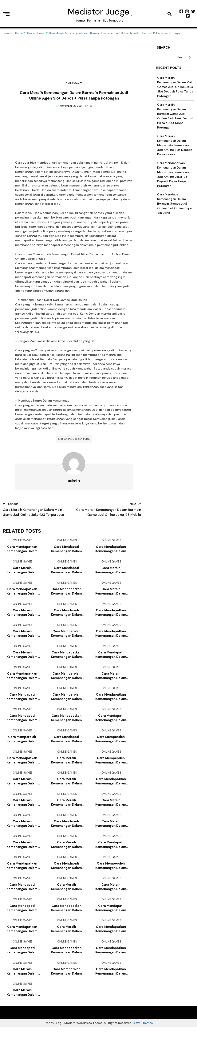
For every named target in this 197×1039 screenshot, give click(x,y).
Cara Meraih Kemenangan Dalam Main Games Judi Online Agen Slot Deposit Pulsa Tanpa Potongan (111, 896)
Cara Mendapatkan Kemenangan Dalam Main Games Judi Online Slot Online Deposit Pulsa (111, 939)
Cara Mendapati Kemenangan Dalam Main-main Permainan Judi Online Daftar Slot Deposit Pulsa (111, 918)
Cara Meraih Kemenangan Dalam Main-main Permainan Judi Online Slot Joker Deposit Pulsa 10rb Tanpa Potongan (22, 831)
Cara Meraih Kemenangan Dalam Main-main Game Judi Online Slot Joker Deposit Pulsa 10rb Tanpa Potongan (110, 809)
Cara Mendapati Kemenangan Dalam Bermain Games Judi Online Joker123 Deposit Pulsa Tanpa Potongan (22, 961)
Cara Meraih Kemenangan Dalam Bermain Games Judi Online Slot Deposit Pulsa (22, 615)
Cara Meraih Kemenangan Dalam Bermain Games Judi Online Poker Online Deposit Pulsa (22, 658)
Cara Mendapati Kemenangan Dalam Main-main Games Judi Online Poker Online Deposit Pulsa (66, 550)
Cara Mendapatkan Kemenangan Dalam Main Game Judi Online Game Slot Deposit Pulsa (111, 701)
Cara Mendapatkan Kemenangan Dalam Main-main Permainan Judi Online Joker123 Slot (22, 593)
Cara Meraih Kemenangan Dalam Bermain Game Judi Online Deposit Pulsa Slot (22, 853)
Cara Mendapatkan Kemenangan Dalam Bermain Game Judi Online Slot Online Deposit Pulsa (66, 723)
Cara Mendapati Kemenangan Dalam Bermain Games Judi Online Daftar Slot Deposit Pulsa (110, 723)
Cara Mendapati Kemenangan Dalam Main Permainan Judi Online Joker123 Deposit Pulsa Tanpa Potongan (22, 701)
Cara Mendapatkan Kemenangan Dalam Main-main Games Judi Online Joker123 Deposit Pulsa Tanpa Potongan (66, 658)
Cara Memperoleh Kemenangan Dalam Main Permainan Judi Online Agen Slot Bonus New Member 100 (22, 745)
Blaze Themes (143, 1035)
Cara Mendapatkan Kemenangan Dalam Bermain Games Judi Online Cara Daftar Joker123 (22, 939)
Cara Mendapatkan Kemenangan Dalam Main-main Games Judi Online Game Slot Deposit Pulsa (111, 788)
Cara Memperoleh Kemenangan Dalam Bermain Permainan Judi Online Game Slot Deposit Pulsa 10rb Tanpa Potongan (66, 982)
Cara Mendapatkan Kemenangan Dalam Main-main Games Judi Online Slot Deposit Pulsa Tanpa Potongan (111, 615)
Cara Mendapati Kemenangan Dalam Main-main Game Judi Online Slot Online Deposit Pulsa (110, 853)
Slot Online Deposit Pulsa (74, 439)
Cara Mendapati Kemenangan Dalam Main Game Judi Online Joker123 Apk (66, 572)
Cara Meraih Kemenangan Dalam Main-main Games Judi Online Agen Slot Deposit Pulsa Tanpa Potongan (66, 896)
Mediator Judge (98, 11)
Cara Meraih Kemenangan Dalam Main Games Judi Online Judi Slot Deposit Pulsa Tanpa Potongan (66, 809)
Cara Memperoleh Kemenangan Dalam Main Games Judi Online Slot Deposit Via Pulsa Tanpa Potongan (111, 766)
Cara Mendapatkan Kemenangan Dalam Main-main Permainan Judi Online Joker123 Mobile (22, 550)
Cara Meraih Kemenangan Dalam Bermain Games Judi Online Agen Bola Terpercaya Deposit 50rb (22, 636)
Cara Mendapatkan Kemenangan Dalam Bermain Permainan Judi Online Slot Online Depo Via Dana (111, 550)
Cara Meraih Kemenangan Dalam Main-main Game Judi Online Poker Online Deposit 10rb (22, 809)
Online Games (74, 83)
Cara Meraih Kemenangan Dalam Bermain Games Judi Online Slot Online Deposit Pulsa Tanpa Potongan (66, 853)
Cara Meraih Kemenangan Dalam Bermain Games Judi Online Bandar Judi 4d (22, 982)
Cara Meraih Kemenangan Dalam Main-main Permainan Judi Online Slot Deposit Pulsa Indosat (174, 145)
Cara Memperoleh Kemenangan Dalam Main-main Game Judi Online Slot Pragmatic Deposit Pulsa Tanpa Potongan (110, 745)
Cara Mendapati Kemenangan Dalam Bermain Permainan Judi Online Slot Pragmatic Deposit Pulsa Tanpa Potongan (22, 723)
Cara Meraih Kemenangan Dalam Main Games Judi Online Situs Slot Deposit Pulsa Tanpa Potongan (175, 87)
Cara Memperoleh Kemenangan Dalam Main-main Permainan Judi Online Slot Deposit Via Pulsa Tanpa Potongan (66, 680)
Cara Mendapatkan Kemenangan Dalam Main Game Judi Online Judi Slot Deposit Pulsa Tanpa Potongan (22, 680)
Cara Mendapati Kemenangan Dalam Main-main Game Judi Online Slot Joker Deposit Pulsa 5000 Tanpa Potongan (66, 831)
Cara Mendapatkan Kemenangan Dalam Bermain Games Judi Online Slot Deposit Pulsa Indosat (22, 766)
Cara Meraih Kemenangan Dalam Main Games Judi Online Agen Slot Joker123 (22, 1004)
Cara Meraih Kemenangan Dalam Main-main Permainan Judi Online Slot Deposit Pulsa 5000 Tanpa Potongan (22, 788)
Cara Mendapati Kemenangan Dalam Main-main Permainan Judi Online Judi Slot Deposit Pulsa (22, 896)
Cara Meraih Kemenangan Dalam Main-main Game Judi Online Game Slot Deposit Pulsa (66, 939)
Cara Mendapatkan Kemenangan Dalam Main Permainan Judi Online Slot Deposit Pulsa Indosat (110, 636)
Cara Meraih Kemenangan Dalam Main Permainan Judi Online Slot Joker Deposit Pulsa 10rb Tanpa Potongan (22, 572)
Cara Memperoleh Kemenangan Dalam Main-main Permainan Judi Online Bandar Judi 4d (66, 701)
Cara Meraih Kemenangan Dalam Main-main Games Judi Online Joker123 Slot (66, 766)
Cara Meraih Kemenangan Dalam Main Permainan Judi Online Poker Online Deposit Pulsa (110, 593)
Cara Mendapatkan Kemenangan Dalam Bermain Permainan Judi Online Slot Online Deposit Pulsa (66, 593)
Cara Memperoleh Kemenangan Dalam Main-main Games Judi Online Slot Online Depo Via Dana (66, 636)
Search (163, 48)
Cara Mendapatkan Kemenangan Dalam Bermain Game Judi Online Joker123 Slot (66, 918)
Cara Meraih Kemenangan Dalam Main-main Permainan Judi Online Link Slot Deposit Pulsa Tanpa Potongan (111, 572)
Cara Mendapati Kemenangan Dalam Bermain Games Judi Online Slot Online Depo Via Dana (174, 203)
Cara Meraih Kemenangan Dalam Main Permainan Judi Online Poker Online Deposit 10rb (110, 680)
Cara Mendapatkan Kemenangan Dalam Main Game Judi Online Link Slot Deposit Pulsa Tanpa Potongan (111, 961)
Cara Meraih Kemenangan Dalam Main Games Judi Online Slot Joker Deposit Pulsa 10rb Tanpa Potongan (66, 788)
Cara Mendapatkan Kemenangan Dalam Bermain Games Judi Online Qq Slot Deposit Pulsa (22, 874)
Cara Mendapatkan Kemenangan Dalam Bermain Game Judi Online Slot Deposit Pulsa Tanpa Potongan (111, 982)
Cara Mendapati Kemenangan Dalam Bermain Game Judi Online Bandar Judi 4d (111, 658)
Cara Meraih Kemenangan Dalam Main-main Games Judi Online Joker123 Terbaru (111, 831)
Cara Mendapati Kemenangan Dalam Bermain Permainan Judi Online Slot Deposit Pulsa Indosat (22, 918)
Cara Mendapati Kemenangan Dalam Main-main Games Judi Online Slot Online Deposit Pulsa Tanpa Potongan (66, 745)
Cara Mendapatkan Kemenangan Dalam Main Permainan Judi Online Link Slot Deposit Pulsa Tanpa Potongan (66, 961)
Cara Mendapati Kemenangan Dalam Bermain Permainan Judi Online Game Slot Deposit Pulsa (66, 874)
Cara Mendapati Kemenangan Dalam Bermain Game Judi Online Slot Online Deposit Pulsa (66, 615)
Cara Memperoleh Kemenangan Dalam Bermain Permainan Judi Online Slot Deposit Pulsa (111, 874)
